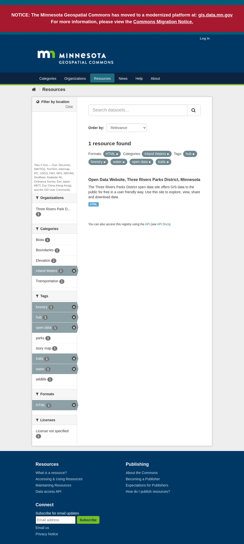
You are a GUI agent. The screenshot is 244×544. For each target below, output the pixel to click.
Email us (42, 528)
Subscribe (88, 520)
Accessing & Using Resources (59, 479)
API (147, 224)
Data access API (48, 492)
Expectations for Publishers (147, 485)
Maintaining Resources (53, 485)
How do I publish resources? (148, 492)
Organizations (75, 78)
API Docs (163, 224)
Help (139, 78)
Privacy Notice (47, 534)
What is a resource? (51, 473)
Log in (205, 38)
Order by (95, 128)
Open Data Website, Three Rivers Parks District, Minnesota (144, 180)
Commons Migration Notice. (163, 21)
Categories (47, 78)
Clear (69, 106)
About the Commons (142, 473)
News (123, 78)
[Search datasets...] (138, 110)
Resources (102, 78)
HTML (93, 204)
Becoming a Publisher (143, 479)
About (155, 78)
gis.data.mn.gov (215, 15)
